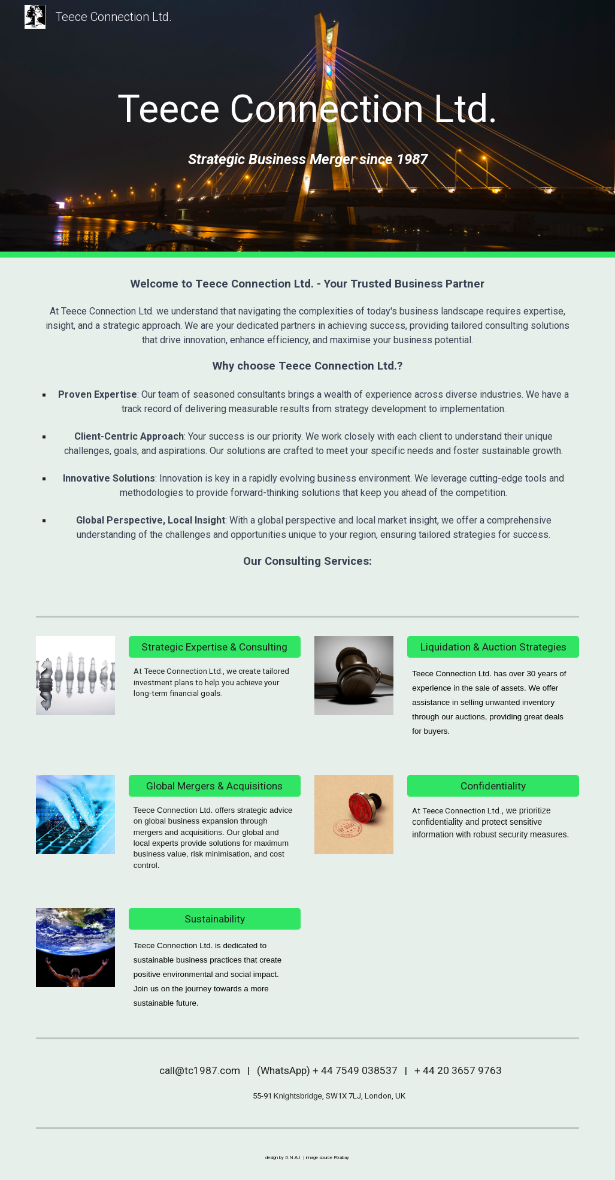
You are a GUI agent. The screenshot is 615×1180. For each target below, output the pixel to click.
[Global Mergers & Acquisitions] (214, 785)
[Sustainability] (214, 919)
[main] (308, 109)
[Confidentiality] (493, 785)
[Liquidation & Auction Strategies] (493, 647)
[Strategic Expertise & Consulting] (214, 647)
